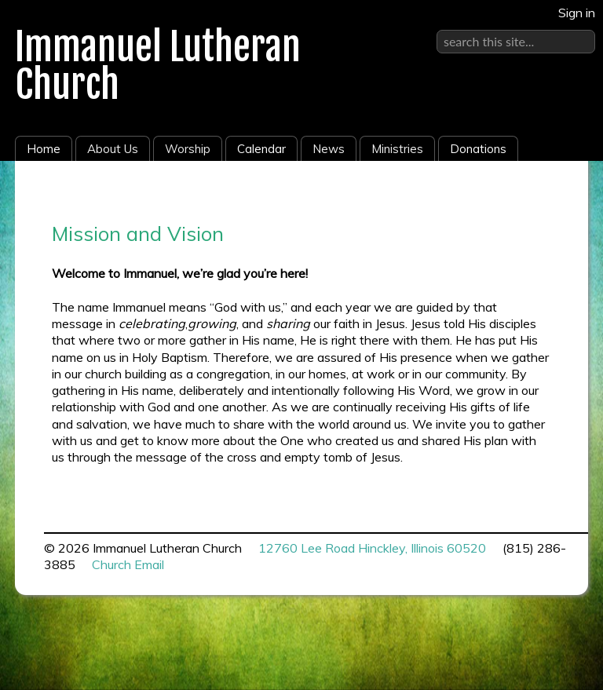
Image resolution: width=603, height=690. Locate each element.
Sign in (576, 12)
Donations (478, 148)
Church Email (128, 564)
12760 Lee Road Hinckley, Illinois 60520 (372, 548)
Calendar (261, 148)
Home (43, 148)
